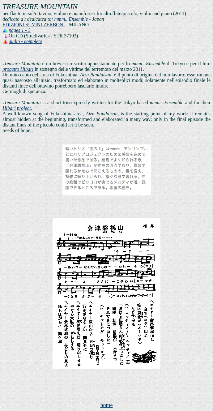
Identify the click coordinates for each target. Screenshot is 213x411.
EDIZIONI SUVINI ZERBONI (33, 24)
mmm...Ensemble (71, 19)
